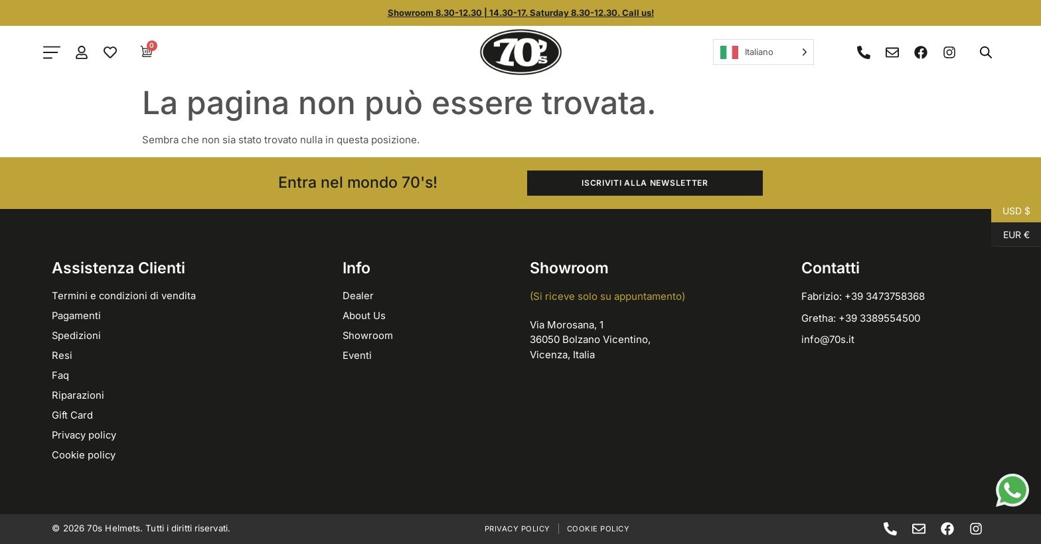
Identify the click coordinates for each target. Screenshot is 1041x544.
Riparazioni (78, 395)
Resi (62, 355)
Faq (60, 375)
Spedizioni (77, 335)
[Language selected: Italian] (763, 52)
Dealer (358, 295)
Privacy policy (85, 435)
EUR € (1010, 235)
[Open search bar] (986, 52)
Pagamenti (77, 315)
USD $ (1010, 211)
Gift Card (73, 415)
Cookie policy (84, 454)
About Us (364, 315)
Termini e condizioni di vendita (124, 295)
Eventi (357, 355)
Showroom (368, 335)
